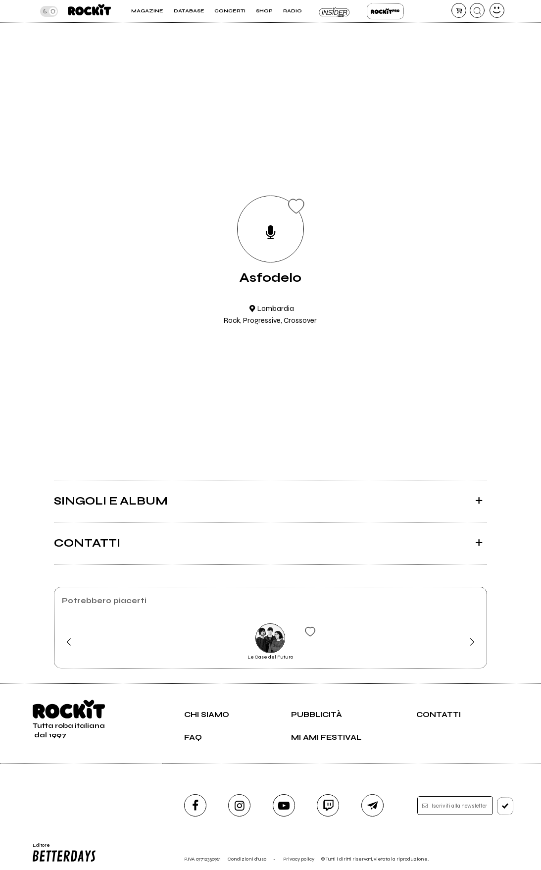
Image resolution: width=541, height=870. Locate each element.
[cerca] (477, 10)
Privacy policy (298, 859)
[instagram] (239, 805)
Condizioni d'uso (247, 859)
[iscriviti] (505, 806)
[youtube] (284, 805)
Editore (64, 852)
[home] (89, 11)
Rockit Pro (385, 11)
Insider (334, 11)
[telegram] (372, 805)
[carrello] (458, 10)
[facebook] (195, 805)
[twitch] (328, 805)
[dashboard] (497, 10)
